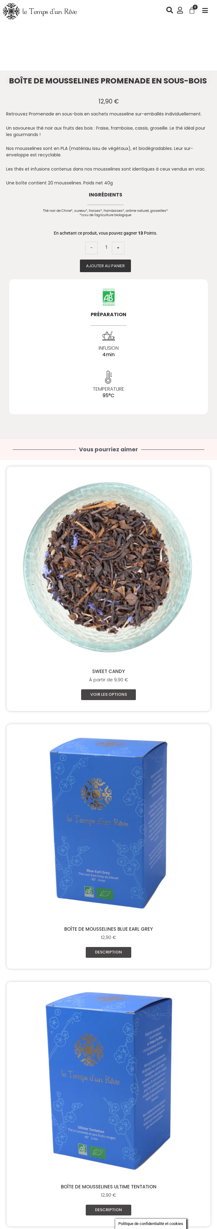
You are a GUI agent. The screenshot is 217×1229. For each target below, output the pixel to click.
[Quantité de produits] (106, 245)
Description (108, 953)
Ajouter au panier (105, 266)
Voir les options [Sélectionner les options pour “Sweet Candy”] (108, 695)
